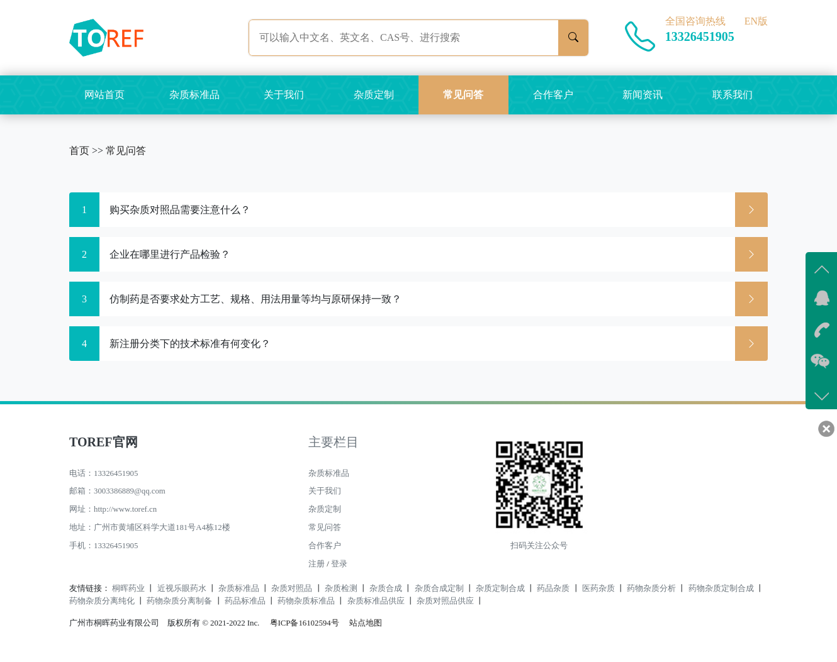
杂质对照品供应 (445, 601)
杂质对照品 (291, 588)
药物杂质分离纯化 (102, 601)
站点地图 (365, 623)
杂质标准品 (194, 94)
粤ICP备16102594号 (301, 623)
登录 (339, 564)
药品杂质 (553, 588)
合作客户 (553, 94)
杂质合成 (385, 588)
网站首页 (104, 94)
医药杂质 (598, 588)
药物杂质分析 (651, 588)
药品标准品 (245, 601)
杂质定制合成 (500, 588)
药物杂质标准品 (306, 601)
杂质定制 (374, 94)
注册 (316, 564)
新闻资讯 (642, 94)
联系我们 (732, 94)
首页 (79, 150)
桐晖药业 (128, 588)
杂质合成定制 (439, 588)
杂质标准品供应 (376, 601)
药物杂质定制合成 (721, 588)
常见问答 (463, 94)
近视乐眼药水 (181, 588)
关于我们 (284, 94)
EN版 (756, 21)
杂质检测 (341, 588)
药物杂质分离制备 (179, 601)
